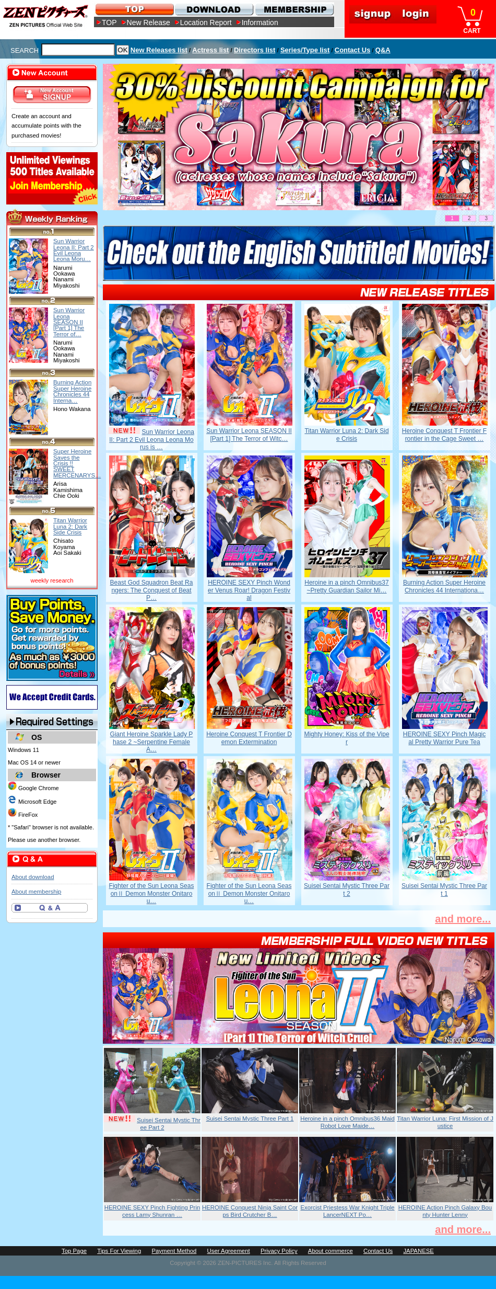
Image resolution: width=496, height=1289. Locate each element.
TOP (109, 22)
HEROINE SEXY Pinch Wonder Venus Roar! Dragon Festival (249, 590)
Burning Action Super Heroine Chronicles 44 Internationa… (444, 586)
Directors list (254, 50)
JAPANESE (418, 1251)
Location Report (206, 22)
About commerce (330, 1251)
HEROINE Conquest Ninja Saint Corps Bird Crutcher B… (250, 1211)
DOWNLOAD (214, 9)
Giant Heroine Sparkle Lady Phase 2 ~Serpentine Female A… (151, 742)
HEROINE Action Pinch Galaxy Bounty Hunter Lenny (445, 1211)
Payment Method (173, 1251)
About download (32, 877)
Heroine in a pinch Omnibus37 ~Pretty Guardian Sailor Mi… (346, 586)
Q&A (383, 50)
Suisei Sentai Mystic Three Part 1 (444, 889)
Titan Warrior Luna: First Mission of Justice (445, 1122)
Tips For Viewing (119, 1251)
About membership (36, 891)
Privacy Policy (279, 1251)
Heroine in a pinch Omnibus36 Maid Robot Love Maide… (347, 1122)
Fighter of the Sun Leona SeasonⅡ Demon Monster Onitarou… (151, 893)
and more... (463, 919)
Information (260, 22)
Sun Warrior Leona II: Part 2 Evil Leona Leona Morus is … (151, 439)
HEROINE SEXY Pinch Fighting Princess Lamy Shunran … (152, 1211)
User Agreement (228, 1251)
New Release (148, 22)
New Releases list (159, 50)
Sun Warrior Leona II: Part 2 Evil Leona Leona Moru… (73, 250)
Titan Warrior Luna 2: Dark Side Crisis (346, 434)
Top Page (74, 1251)
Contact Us (353, 50)
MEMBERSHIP (294, 9)
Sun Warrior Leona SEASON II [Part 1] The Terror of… (69, 322)
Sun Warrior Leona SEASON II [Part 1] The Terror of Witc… (249, 434)
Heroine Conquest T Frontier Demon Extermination (249, 738)
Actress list (210, 50)
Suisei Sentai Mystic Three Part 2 (346, 889)
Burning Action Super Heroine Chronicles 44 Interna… (72, 391)
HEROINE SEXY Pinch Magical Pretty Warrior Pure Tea (444, 738)
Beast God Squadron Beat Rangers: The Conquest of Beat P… (151, 590)
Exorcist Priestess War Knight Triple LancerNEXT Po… (347, 1211)
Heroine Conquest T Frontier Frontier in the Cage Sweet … (444, 434)
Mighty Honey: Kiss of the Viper (346, 738)
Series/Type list (304, 50)
